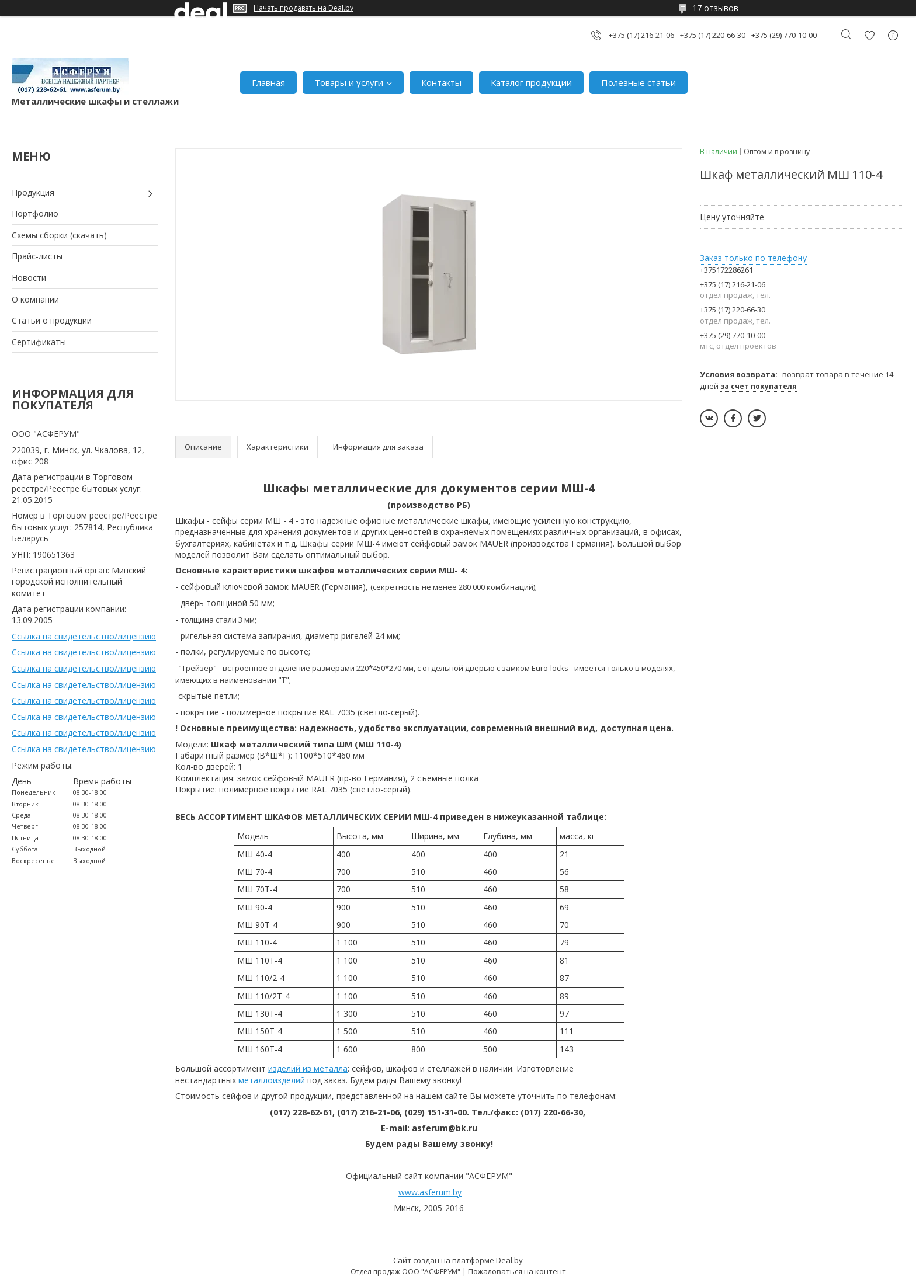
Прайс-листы (37, 256)
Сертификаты (39, 341)
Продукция (33, 192)
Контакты (441, 82)
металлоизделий (271, 1080)
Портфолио (35, 213)
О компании (35, 299)
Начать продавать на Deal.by (303, 8)
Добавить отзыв (869, 35)
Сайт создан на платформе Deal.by (458, 1260)
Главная (268, 82)
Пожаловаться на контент (517, 1271)
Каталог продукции (531, 82)
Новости (29, 277)
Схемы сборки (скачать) (59, 235)
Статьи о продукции (52, 320)
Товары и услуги (348, 82)
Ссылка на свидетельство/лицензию (84, 636)
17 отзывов (715, 7)
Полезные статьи (638, 82)
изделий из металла (308, 1068)
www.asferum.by (430, 1192)
